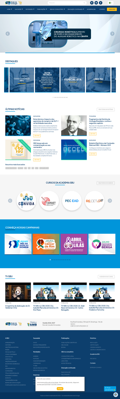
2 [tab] (55, 97)
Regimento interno (19, 375)
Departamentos (18, 368)
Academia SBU (91, 9)
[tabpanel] (72, 80)
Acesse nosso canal (106, 276)
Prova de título (18, 352)
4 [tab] (59, 97)
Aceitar (60, 388)
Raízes (15, 349)
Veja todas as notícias (105, 109)
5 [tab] (61, 97)
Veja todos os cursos (105, 183)
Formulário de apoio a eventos (23, 385)
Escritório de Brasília (20, 364)
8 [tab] (67, 97)
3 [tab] (57, 97)
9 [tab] (66, 260)
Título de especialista (20, 373)
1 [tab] (53, 97)
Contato (102, 9)
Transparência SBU (19, 380)
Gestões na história (19, 347)
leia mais (37, 143)
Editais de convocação (20, 382)
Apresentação (17, 342)
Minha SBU (112, 9)
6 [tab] (63, 97)
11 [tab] (70, 260)
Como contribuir (18, 354)
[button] (110, 3)
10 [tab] (68, 260)
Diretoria (16, 359)
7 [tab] (65, 97)
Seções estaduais (18, 361)
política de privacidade (51, 382)
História (15, 345)
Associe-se (16, 356)
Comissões (16, 371)
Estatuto (16, 378)
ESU (14, 366)
